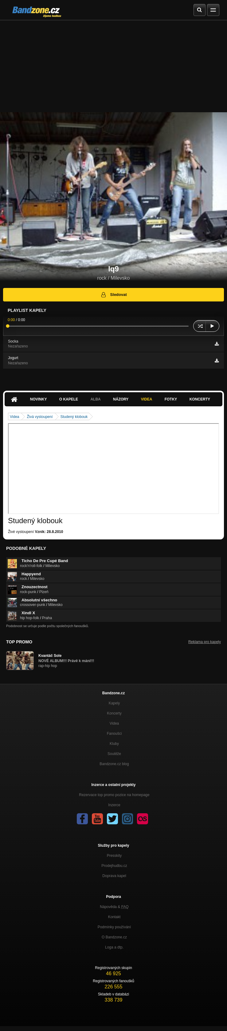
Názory (120, 399)
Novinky (38, 399)
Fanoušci (114, 733)
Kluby (114, 744)
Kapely (114, 703)
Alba (95, 399)
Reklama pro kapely (204, 642)
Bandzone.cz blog (114, 764)
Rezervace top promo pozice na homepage (114, 795)
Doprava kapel (114, 876)
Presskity (114, 855)
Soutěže (114, 754)
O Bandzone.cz (114, 937)
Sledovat (113, 294)
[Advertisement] (113, 66)
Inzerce (114, 805)
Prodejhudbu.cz (114, 866)
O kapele (68, 399)
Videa (146, 399)
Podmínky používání (114, 927)
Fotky (171, 399)
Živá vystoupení (40, 417)
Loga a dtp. (114, 947)
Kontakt (114, 917)
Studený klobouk (74, 417)
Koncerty (200, 399)
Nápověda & (114, 907)
